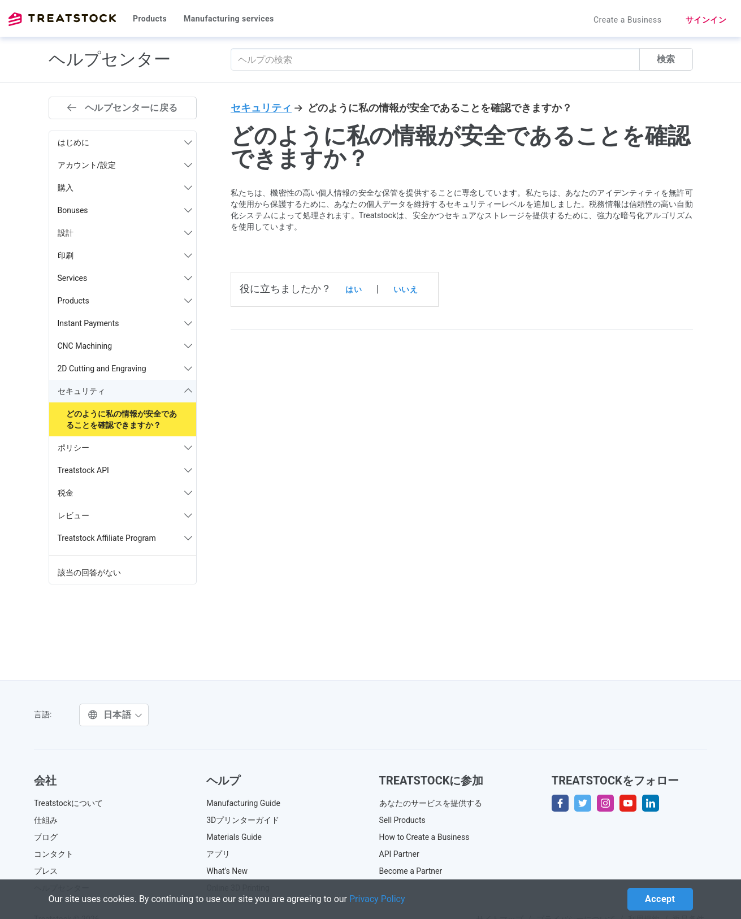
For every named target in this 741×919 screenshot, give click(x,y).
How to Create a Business (424, 837)
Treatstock (62, 19)
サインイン (706, 19)
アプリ (218, 854)
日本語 (115, 714)
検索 (666, 59)
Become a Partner (411, 870)
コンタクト (53, 854)
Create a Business (627, 19)
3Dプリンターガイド (242, 820)
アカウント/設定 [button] (125, 165)
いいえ (405, 289)
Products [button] (125, 300)
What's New (227, 870)
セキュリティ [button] (125, 391)
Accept (660, 899)
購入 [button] (125, 187)
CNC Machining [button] (125, 345)
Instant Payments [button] (125, 323)
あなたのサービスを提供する (430, 803)
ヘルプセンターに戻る (122, 107)
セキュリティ (261, 108)
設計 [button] (125, 232)
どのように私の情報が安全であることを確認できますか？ (121, 419)
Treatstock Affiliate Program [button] (125, 538)
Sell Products (402, 820)
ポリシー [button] (125, 447)
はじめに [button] (125, 142)
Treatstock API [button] (125, 470)
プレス (46, 870)
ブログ (46, 837)
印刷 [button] (125, 255)
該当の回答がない (89, 572)
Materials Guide (234, 837)
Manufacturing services (229, 18)
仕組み (46, 820)
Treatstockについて (68, 803)
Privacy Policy (377, 899)
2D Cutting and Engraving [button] (125, 368)
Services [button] (125, 278)
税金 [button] (125, 492)
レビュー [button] (125, 515)
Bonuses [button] (125, 210)
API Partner (399, 854)
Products (150, 18)
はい (353, 289)
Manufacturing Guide (243, 803)
